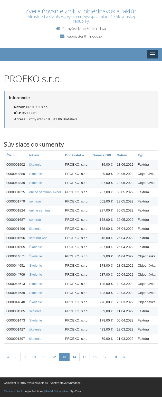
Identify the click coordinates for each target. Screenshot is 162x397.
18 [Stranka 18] (115, 357)
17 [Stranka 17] (105, 357)
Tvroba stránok (13, 391)
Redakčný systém (56, 391)
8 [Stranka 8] (16, 357)
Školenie (35, 174)
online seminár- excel (45, 192)
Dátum (122, 155)
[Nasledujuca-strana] (124, 357)
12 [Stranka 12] (54, 357)
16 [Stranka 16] (95, 357)
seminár (35, 201)
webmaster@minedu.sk (84, 36)
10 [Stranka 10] (34, 357)
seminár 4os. (38, 238)
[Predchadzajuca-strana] (8, 357)
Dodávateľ (74, 155)
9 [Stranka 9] (24, 357)
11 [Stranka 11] (44, 357)
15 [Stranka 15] (84, 357)
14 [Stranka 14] (74, 357)
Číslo (10, 155)
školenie (35, 164)
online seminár (40, 210)
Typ (140, 155)
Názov (34, 155)
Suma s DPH (102, 155)
